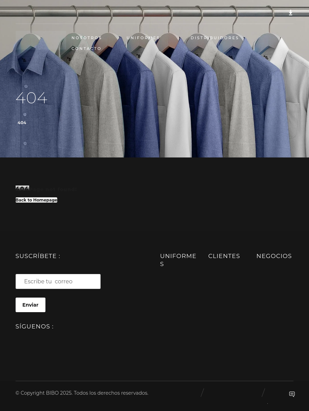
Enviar (30, 305)
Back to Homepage (37, 200)
